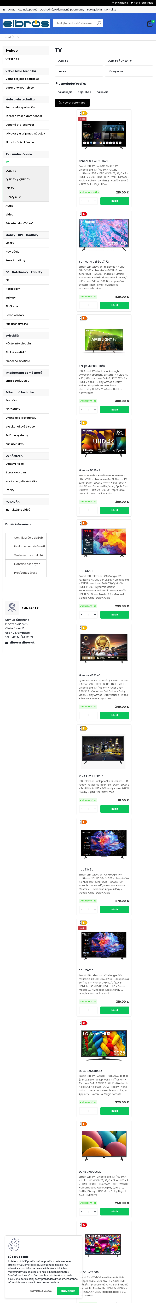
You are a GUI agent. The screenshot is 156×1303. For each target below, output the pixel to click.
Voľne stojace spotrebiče (22, 79)
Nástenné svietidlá (18, 343)
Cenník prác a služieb (28, 538)
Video (9, 214)
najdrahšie (84, 92)
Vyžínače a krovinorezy (20, 418)
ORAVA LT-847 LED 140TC (124, 1121)
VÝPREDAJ (12, 59)
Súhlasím (68, 1291)
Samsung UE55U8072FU (124, 905)
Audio (9, 206)
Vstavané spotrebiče (19, 87)
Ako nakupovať (27, 9)
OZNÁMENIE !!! (14, 464)
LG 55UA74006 (118, 697)
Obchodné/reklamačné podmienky (62, 9)
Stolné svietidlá (15, 352)
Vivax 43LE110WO (70, 801)
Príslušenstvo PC (16, 324)
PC (7, 280)
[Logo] (26, 23)
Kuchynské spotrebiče (20, 107)
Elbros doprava (15, 472)
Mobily (9, 243)
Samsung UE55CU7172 (122, 161)
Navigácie (12, 251)
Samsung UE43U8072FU (74, 1013)
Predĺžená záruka (25, 573)
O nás (11, 9)
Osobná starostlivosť (19, 125)
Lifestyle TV (13, 197)
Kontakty (110, 9)
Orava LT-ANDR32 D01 (73, 905)
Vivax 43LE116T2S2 (120, 803)
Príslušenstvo (14, 444)
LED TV (10, 188)
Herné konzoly (14, 315)
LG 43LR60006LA (69, 697)
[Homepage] (4, 9)
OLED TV (11, 170)
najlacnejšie (65, 92)
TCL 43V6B (66, 377)
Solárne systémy (16, 435)
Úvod (8, 37)
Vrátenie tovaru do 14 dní (28, 556)
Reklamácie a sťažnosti (29, 546)
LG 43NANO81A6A (119, 589)
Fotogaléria (94, 9)
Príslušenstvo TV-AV (19, 223)
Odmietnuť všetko (41, 1291)
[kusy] (66, 208)
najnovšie (102, 92)
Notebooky (12, 289)
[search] (99, 24)
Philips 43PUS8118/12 (72, 269)
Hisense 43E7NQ (118, 378)
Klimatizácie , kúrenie (19, 142)
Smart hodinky (15, 260)
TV (7, 162)
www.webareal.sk (91, 1299)
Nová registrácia (143, 2)
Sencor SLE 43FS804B (73, 162)
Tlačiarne (11, 306)
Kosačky (11, 400)
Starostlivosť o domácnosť (23, 116)
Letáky (9, 490)
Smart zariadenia (17, 380)
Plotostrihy (12, 409)
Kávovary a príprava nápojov (25, 133)
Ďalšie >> (128, 1171)
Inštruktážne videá (17, 509)
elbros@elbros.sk (21, 643)
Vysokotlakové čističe (20, 426)
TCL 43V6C (115, 485)
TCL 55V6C (66, 590)
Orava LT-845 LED (70, 1122)
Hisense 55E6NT (118, 270)
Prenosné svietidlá (17, 361)
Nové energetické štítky (21, 481)
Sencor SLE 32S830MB (122, 1013)
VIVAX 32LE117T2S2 (71, 487)
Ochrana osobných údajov (27, 565)
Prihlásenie (121, 2)
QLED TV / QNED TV (18, 179)
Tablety (10, 297)
